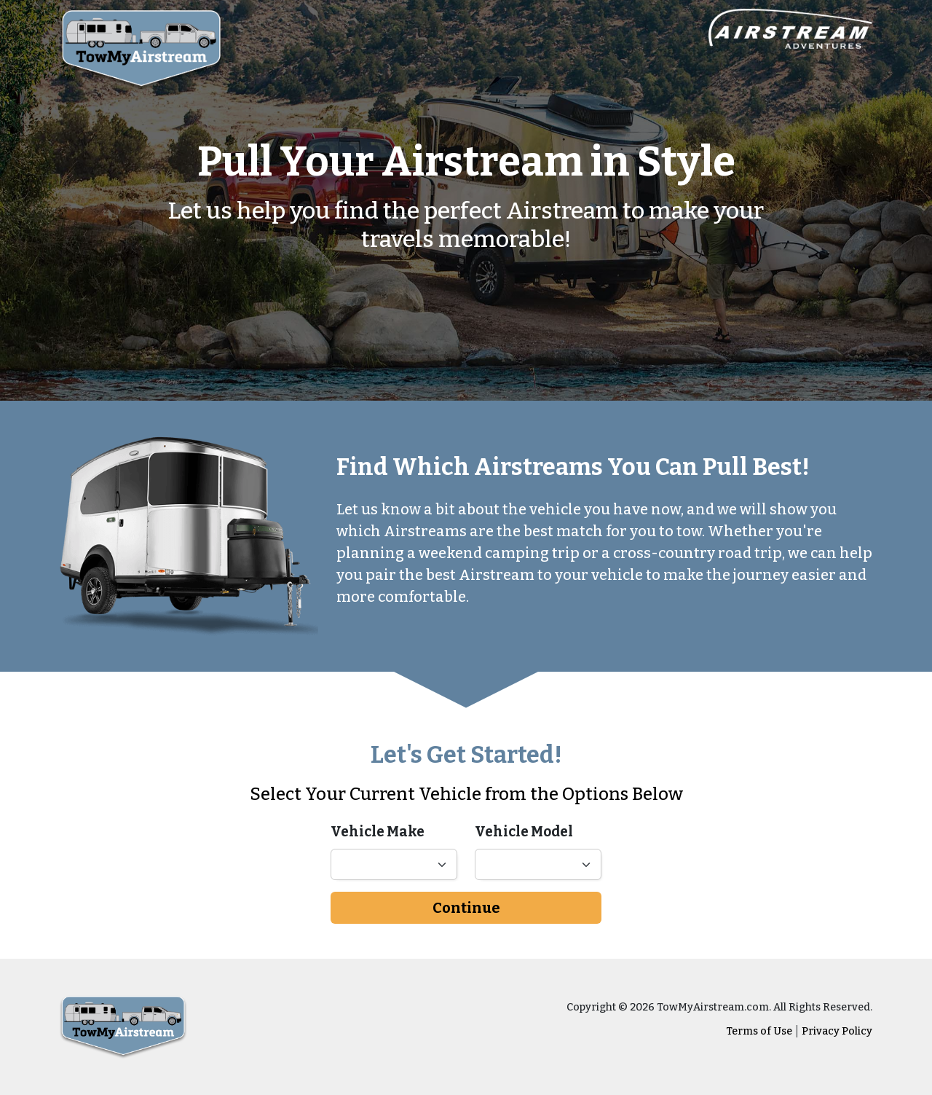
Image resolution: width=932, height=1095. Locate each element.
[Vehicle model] (538, 864)
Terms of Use (759, 1031)
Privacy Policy (837, 1031)
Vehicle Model (524, 831)
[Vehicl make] (394, 864)
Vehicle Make (377, 831)
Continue (466, 908)
